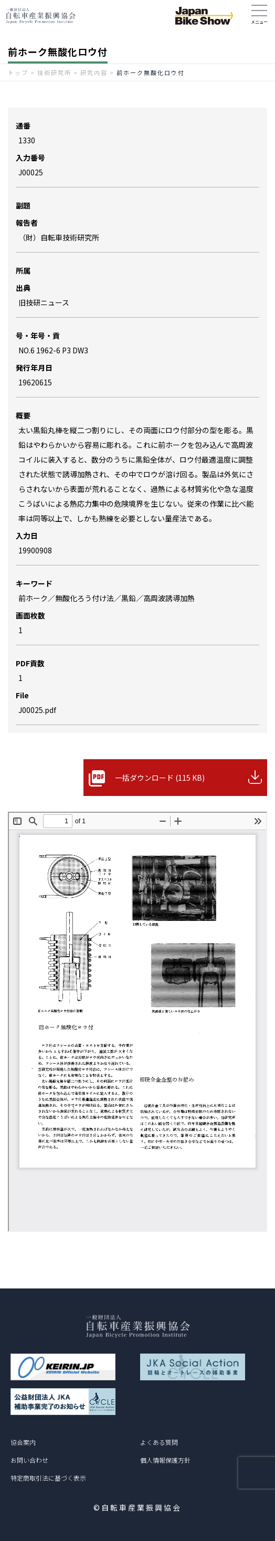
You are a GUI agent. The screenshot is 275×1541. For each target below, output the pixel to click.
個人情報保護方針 (165, 1459)
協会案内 (23, 1442)
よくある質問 (159, 1442)
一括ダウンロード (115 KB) (160, 777)
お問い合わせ (29, 1459)
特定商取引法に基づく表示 (48, 1477)
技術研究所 (54, 72)
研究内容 (94, 72)
